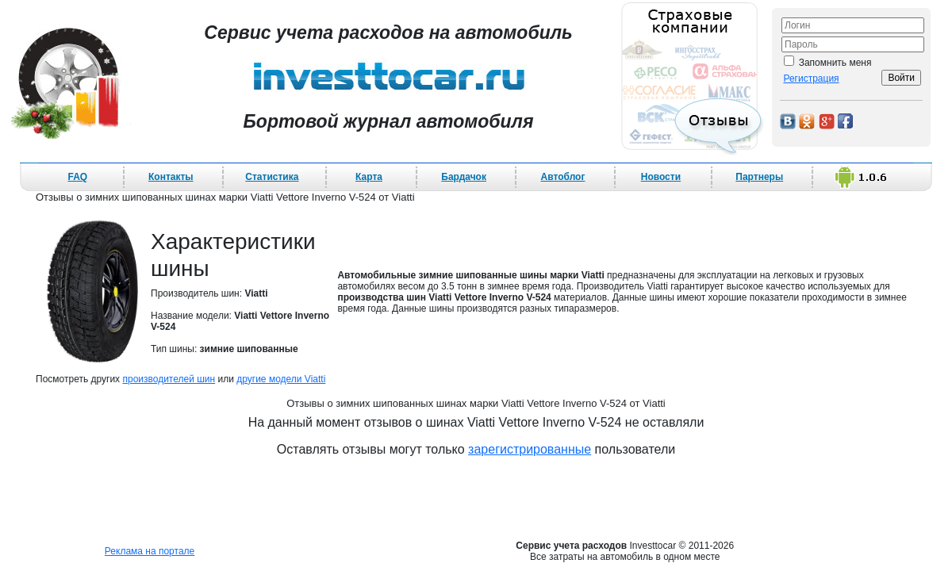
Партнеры (759, 176)
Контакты (171, 176)
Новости (661, 176)
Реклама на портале (149, 551)
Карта (368, 176)
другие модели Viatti (280, 379)
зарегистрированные (529, 449)
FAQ (78, 176)
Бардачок (463, 176)
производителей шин (168, 379)
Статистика (271, 176)
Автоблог (563, 176)
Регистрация (811, 78)
